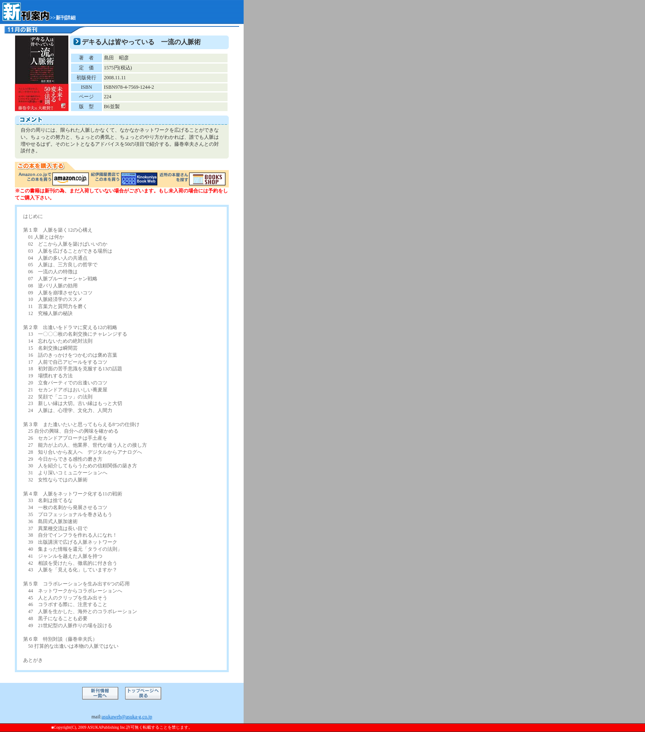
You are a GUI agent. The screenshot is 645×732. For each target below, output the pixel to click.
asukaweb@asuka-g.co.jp (127, 717)
